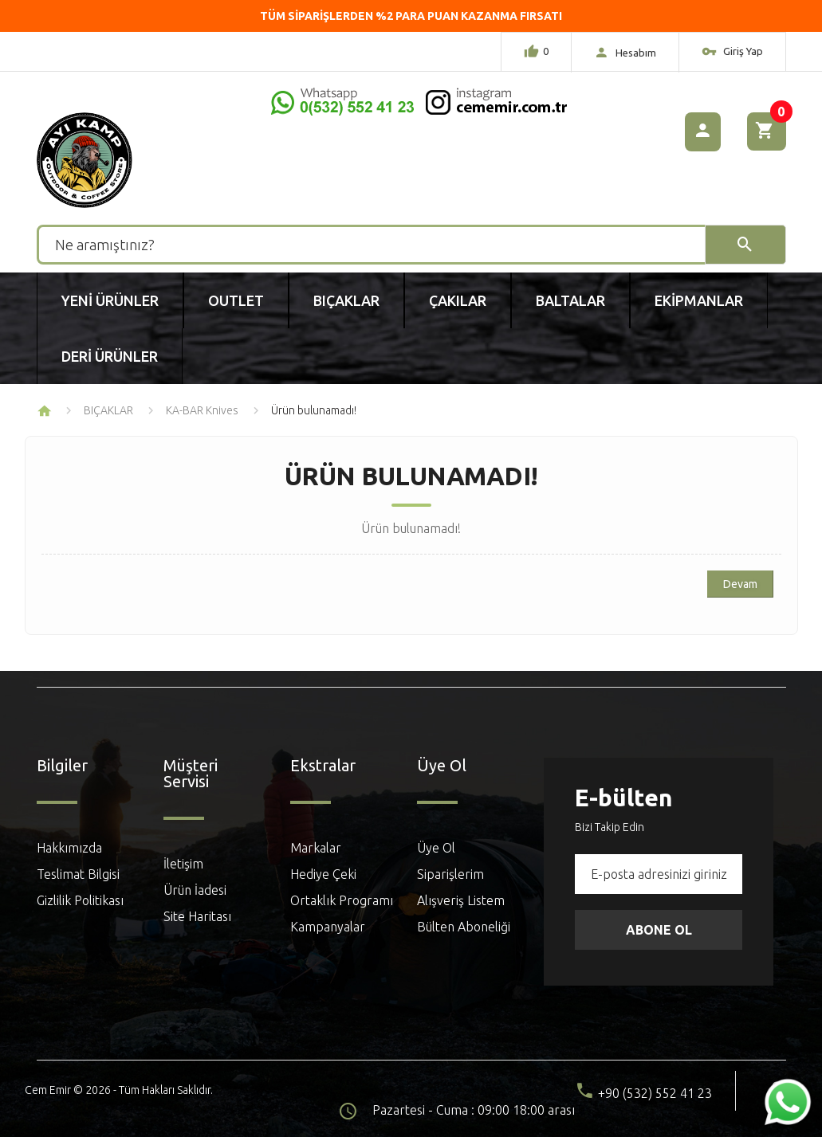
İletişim (183, 864)
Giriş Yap (732, 53)
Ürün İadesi (194, 890)
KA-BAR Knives (202, 410)
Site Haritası (197, 916)
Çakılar (457, 300)
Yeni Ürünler (110, 300)
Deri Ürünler (109, 356)
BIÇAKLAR (108, 410)
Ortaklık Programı (341, 900)
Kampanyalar (327, 926)
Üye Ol (436, 848)
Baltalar (570, 300)
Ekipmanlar (699, 300)
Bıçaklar (346, 300)
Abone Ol (659, 930)
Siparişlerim (450, 874)
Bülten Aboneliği (463, 926)
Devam (740, 584)
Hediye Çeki (323, 874)
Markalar (315, 848)
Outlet (236, 300)
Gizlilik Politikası (80, 900)
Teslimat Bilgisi (78, 874)
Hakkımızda (69, 848)
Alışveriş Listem (461, 900)
